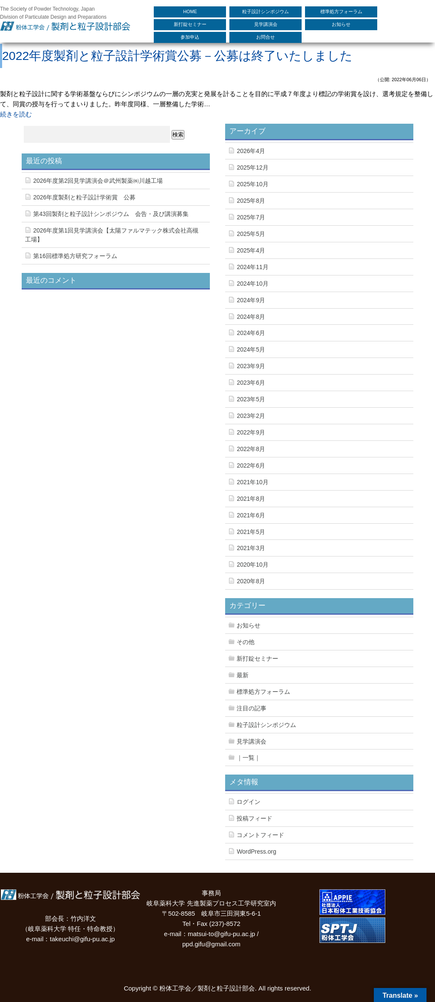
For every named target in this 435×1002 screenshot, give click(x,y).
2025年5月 (251, 233)
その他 (245, 642)
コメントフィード (260, 835)
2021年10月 (252, 482)
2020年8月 (251, 581)
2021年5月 (251, 531)
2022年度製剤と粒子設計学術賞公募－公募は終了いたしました (177, 55)
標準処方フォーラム (341, 11)
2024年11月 (252, 267)
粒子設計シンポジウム (265, 11)
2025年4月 (251, 250)
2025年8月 (251, 200)
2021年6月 (251, 515)
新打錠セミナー (190, 24)
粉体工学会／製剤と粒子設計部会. (208, 988)
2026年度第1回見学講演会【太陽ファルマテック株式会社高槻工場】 (111, 235)
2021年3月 (251, 548)
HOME (190, 11)
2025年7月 (251, 217)
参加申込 (190, 37)
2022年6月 (251, 465)
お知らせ (341, 24)
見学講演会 (265, 24)
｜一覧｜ (248, 757)
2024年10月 (252, 283)
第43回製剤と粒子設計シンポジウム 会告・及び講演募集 (111, 213)
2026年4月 (251, 151)
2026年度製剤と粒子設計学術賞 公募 (84, 197)
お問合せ (265, 37)
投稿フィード (254, 818)
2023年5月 (251, 399)
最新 (243, 675)
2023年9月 (251, 366)
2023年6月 (251, 382)
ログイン (248, 801)
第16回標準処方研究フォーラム (75, 256)
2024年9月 (251, 300)
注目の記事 (251, 708)
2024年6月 (251, 332)
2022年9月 (251, 432)
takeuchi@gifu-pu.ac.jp (82, 938)
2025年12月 (252, 167)
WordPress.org (256, 851)
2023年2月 (251, 415)
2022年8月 (251, 449)
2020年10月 (252, 564)
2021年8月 (251, 498)
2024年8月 (251, 316)
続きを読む (16, 114)
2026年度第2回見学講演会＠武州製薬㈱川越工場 (98, 180)
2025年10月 (252, 184)
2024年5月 (251, 349)
